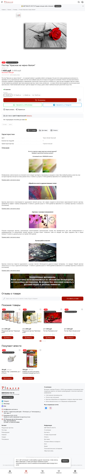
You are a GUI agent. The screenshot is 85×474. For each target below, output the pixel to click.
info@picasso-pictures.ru (11, 409)
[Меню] (2, 2)
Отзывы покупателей (50, 434)
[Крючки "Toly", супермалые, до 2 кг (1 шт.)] (11, 358)
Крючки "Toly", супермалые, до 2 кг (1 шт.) (11, 372)
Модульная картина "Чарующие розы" (11, 331)
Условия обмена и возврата (52, 441)
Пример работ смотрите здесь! (11, 237)
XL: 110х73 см (36, 95)
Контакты (47, 432)
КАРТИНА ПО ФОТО (50, 427)
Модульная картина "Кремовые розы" (31, 331)
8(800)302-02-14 (8, 393)
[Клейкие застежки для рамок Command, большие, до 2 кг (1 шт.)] (32, 358)
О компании (47, 430)
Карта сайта (56, 457)
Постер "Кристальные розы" (72, 331)
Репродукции (5, 432)
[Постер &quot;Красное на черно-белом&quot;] (45, 36)
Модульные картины (7, 427)
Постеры (15, 9)
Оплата (54, 130)
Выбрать (7, 338)
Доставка (43, 130)
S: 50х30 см (7, 95)
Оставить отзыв (72, 299)
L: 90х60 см (26, 95)
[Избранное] (80, 100)
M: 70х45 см (17, 95)
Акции (46, 446)
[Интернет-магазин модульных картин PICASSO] (8, 2)
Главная (4, 9)
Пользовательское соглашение (53, 448)
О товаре (32, 130)
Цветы (10, 124)
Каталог (9, 9)
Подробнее (58, 6)
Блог (45, 444)
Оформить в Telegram (62, 105)
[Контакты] (82, 2)
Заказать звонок (7, 397)
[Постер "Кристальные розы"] (73, 317)
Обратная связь (48, 451)
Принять (65, 461)
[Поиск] (79, 2)
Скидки (4, 437)
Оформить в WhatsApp (22, 105)
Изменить (29, 115)
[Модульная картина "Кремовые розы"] (32, 317)
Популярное (5, 439)
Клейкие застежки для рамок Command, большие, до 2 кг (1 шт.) (30, 372)
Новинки (4, 434)
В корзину (40, 100)
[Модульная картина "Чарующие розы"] (11, 317)
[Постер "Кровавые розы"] (53, 317)
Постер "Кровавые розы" (50, 331)
